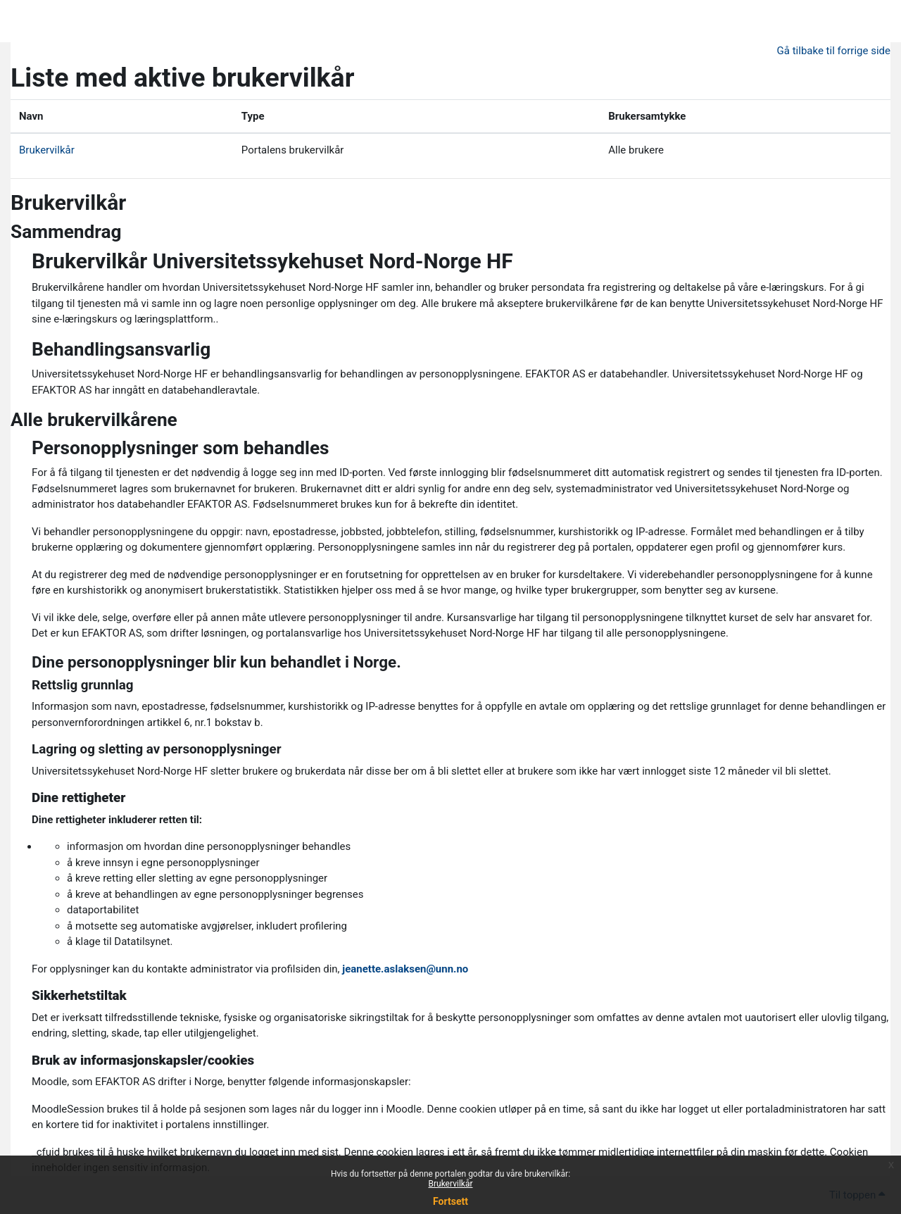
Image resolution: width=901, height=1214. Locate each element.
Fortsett (450, 1201)
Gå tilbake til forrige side (833, 50)
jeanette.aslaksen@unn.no (405, 969)
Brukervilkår (451, 1184)
